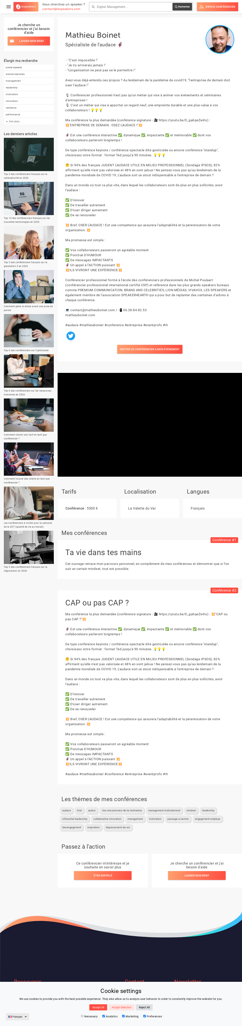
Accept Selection (121, 1007)
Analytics (110, 1016)
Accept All (98, 1007)
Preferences (152, 1016)
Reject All (144, 1007)
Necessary (89, 1016)
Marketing (130, 1016)
